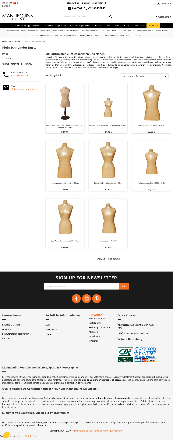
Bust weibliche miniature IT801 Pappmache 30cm (108, 125)
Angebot (75, 8)
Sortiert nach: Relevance (134, 76)
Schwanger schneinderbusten (38, 31)
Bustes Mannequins (94, 35)
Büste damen (148, 31)
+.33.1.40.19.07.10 (19, 75)
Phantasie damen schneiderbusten (65, 31)
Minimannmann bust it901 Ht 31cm (151, 125)
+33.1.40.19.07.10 (94, 8)
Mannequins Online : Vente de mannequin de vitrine (98, 430)
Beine (117, 25)
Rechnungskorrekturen (100, 327)
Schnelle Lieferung (11, 324)
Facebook (76, 298)
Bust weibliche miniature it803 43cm (108, 183)
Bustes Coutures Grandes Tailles (117, 35)
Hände (126, 25)
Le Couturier (136, 35)
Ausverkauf (153, 25)
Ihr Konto (95, 315)
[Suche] (87, 16)
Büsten (98, 25)
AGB (48, 324)
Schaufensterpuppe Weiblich (27, 25)
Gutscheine (94, 336)
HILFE (48, 333)
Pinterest (96, 298)
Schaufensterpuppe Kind (80, 25)
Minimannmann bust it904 (108, 241)
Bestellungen (95, 322)
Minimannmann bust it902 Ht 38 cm (65, 183)
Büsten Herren (161, 31)
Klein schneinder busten (132, 31)
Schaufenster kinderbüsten (42, 35)
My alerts (93, 340)
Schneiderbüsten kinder (111, 31)
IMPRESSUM (51, 329)
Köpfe (107, 25)
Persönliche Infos (97, 318)
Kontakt (6, 5)
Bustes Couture (79, 35)
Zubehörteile (138, 25)
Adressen (93, 331)
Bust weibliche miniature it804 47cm (65, 241)
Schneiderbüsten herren (90, 31)
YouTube (86, 298)
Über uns (6, 329)
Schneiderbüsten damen (15, 31)
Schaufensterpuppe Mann (54, 25)
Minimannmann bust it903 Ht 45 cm (151, 183)
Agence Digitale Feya (27, 436)
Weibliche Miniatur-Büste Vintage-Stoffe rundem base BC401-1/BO (65, 126)
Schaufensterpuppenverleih (15, 333)
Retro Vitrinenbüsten (63, 35)
